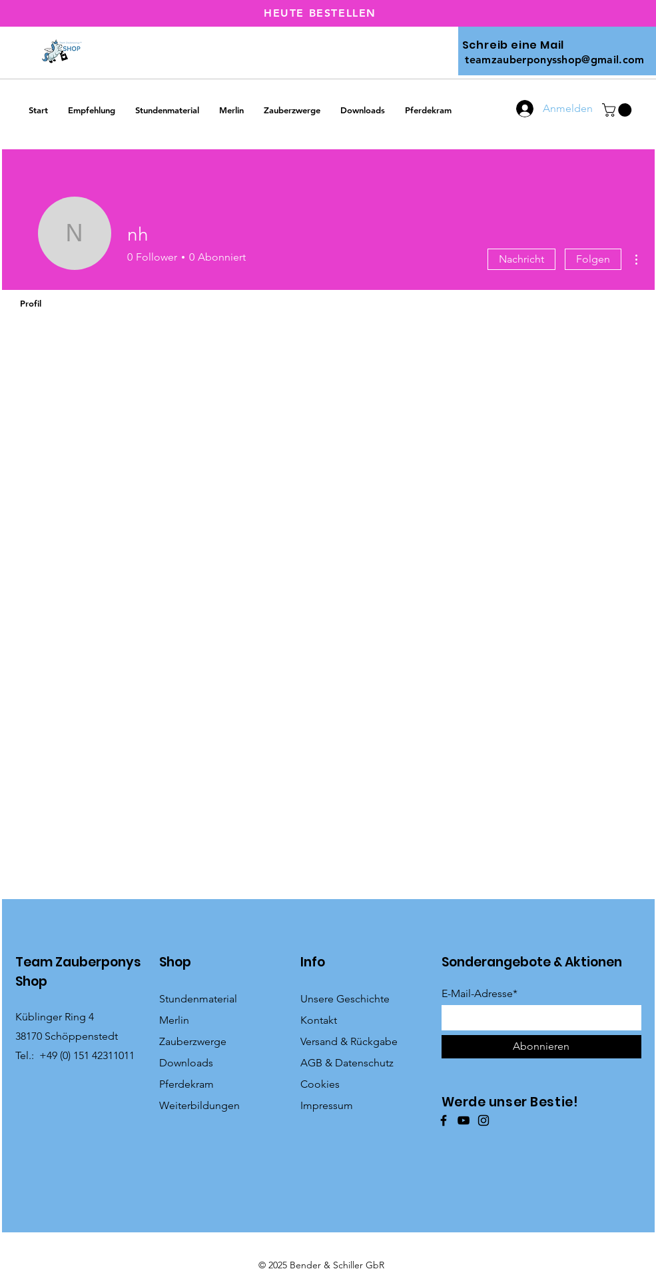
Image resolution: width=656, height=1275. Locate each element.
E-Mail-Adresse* (479, 993)
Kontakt (318, 1020)
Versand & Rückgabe (349, 1041)
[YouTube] (463, 1120)
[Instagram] (483, 1120)
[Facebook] (443, 1120)
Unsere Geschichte (345, 998)
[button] (618, 110)
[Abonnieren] (541, 1046)
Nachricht (521, 259)
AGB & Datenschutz (347, 1062)
